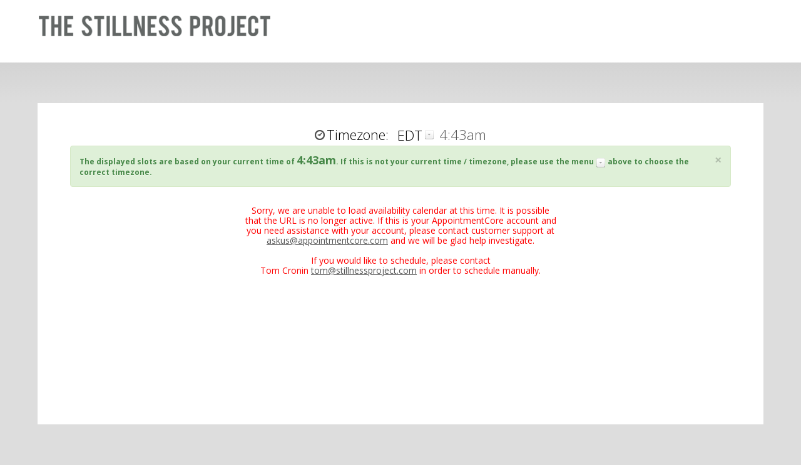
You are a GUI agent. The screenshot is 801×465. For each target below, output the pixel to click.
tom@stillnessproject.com (364, 270)
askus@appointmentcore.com (327, 240)
